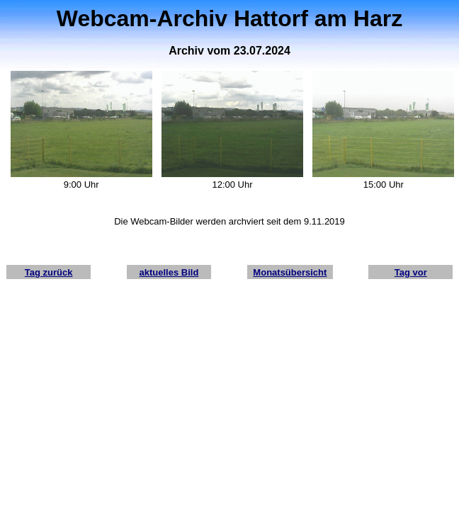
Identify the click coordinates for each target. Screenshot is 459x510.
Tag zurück (49, 272)
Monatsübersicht (290, 272)
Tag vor (411, 272)
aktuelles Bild (169, 272)
